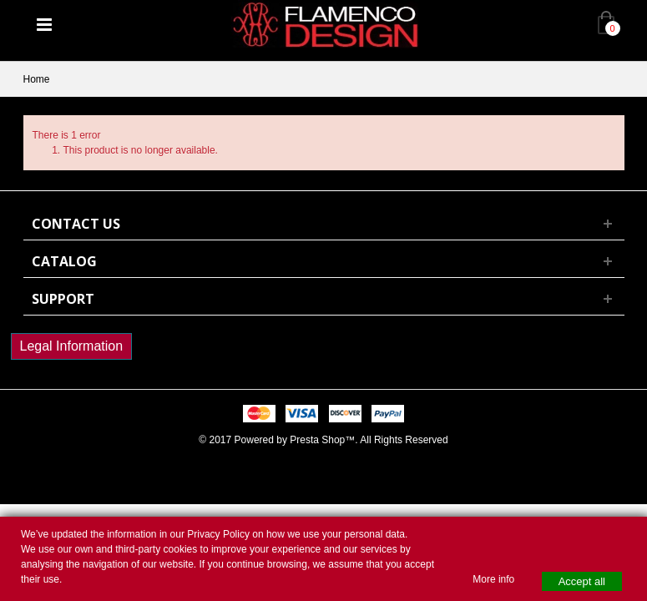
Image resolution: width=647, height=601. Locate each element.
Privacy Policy (218, 534)
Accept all (582, 581)
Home (36, 79)
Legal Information (72, 346)
